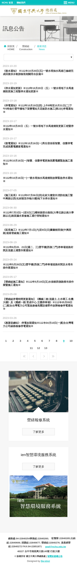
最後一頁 (53, 355)
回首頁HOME (10, 48)
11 (31, 348)
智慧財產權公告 (55, 556)
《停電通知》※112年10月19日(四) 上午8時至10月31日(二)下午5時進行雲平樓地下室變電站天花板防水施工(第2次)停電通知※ (38, 108)
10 (71, 340)
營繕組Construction (25, 48)
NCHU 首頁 (7, 2)
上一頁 (33, 355)
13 (45, 348)
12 (38, 348)
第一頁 (24, 355)
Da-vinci (45, 561)
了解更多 (38, 431)
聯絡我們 (21, 2)
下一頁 (44, 355)
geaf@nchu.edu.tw (55, 546)
